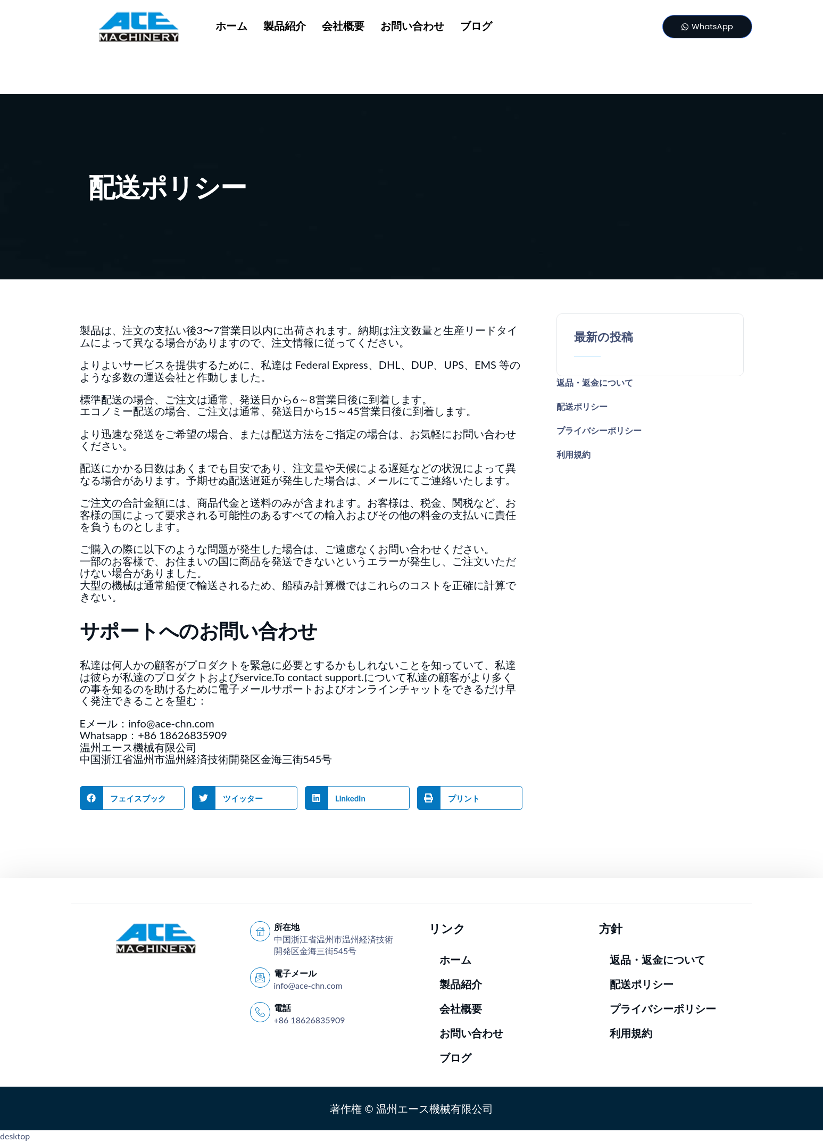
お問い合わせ (412, 26)
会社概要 (343, 26)
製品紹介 (284, 26)
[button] (132, 798)
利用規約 (573, 454)
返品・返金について (594, 382)
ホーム (231, 26)
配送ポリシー (582, 406)
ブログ (476, 26)
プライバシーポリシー (599, 430)
